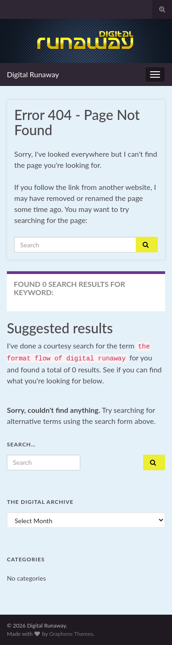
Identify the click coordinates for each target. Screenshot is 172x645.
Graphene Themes (71, 633)
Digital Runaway (33, 74)
